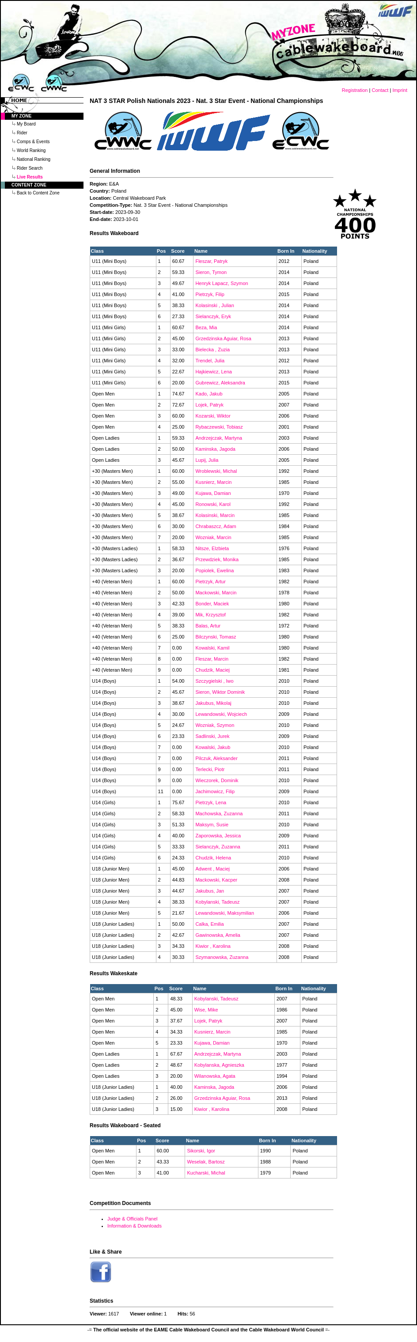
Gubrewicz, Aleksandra (220, 382)
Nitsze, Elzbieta (212, 548)
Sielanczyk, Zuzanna (217, 846)
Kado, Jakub (208, 393)
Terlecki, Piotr (209, 769)
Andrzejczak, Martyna (218, 438)
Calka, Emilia (209, 924)
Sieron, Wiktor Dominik (220, 692)
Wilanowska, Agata (214, 1076)
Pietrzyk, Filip (209, 294)
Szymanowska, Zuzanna (221, 957)
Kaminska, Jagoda (215, 449)
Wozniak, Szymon (214, 725)
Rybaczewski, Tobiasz (219, 427)
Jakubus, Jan (209, 890)
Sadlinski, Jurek (212, 736)
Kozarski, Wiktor (212, 415)
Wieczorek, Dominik (216, 780)
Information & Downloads (134, 1225)
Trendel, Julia (209, 360)
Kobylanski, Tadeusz (217, 902)
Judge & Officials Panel (132, 1218)
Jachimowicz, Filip (215, 791)
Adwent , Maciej (212, 868)
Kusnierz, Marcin (213, 482)
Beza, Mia (206, 327)
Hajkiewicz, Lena (213, 371)
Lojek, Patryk (209, 404)
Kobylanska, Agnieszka (219, 1065)
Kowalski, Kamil (212, 647)
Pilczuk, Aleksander (216, 758)
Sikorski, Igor (201, 1150)
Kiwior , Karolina (212, 946)
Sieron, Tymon (211, 272)
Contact (380, 90)
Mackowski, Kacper (216, 879)
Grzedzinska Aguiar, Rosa (223, 338)
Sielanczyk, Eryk (213, 316)
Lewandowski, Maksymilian (224, 913)
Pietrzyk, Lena (210, 802)
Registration (355, 90)
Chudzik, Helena (213, 857)
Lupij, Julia (206, 460)
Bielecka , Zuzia (212, 349)
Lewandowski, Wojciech (221, 714)
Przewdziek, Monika (217, 559)
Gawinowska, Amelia (217, 935)
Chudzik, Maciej (212, 670)
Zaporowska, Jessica (218, 835)
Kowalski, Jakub (212, 747)
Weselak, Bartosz (205, 1161)
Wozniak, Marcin (213, 537)
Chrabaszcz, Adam (215, 526)
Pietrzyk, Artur (210, 581)
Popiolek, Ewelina (214, 570)
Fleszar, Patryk (211, 261)
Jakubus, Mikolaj (213, 703)
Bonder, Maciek (212, 603)
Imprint (399, 90)
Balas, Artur (207, 625)
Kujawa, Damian (213, 493)
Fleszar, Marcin (211, 658)
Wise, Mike (206, 1009)
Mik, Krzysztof (210, 614)
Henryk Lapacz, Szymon (221, 283)
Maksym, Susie (211, 824)
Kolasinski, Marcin (215, 515)
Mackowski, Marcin (215, 592)
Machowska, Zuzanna (219, 813)
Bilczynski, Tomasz (215, 636)
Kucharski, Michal (206, 1172)
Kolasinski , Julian (214, 305)
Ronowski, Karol (212, 504)
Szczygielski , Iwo (214, 681)
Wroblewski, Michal (216, 471)
